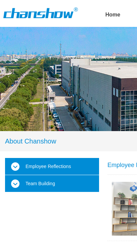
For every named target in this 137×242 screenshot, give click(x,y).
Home (112, 14)
